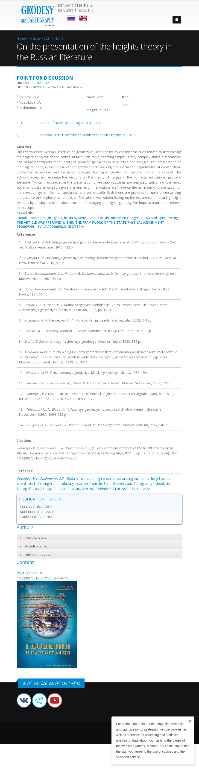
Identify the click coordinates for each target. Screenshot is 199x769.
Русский (71, 18)
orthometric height (125, 218)
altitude (22, 218)
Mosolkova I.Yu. (37, 546)
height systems (75, 218)
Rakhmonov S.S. (37, 555)
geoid (58, 218)
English (83, 18)
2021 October (27, 573)
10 (129, 97)
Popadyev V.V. (35, 538)
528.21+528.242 (37, 83)
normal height (98, 218)
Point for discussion (45, 78)
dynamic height (40, 218)
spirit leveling (168, 218)
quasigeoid (149, 218)
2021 (100, 97)
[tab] (99, 538)
